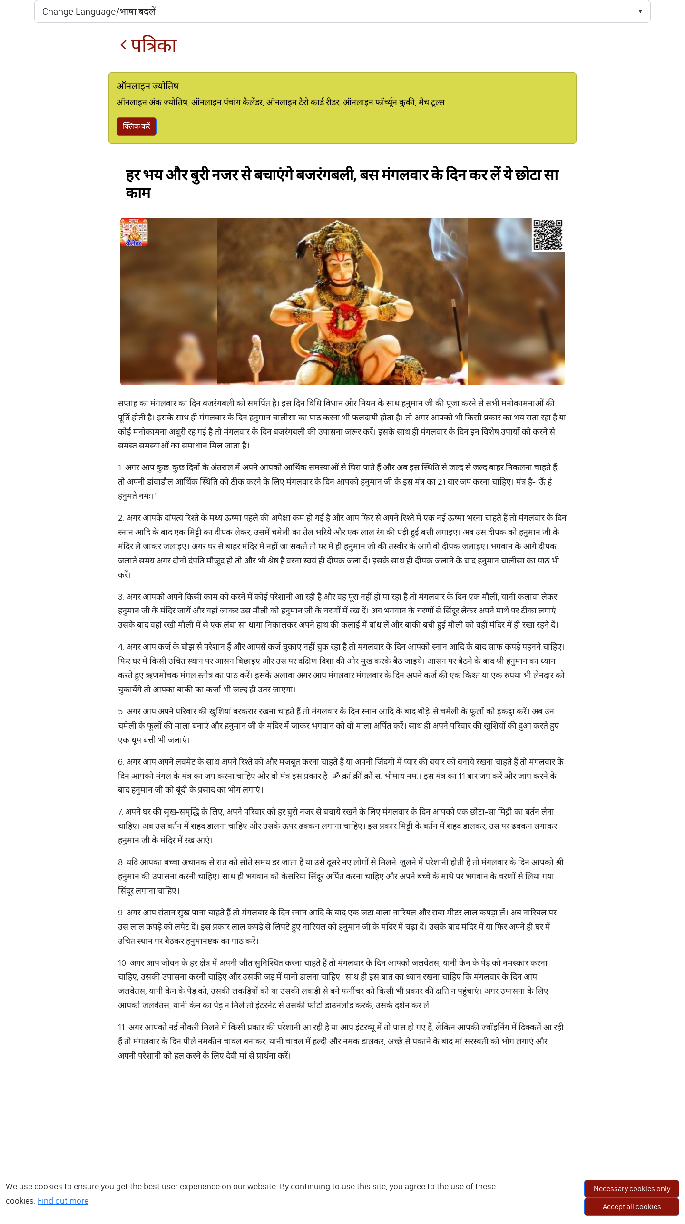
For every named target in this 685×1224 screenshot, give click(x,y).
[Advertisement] (342, 1152)
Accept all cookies (632, 1206)
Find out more (63, 1200)
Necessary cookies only (632, 1188)
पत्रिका (148, 45)
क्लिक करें (136, 126)
